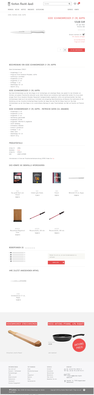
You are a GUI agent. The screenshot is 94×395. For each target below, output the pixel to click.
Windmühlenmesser (33, 371)
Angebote (31, 9)
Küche (17, 9)
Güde (19, 15)
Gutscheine (40, 9)
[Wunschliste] (74, 4)
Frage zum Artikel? (79, 42)
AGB (9, 375)
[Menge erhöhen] (65, 50)
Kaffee (23, 9)
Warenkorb (50, 375)
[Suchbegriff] (55, 3)
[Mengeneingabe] (60, 50)
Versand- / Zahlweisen (14, 371)
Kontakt (49, 369)
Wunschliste (50, 373)
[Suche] (69, 3)
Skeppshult (31, 375)
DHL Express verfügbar (78, 36)
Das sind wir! (12, 369)
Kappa (24, 15)
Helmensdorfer (32, 381)
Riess (29, 379)
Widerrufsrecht (12, 377)
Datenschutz (11, 379)
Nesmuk (30, 377)
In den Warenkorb (76, 50)
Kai (28, 373)
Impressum (11, 381)
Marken (10, 9)
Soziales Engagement (14, 383)
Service (70, 9)
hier (53, 158)
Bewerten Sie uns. (52, 379)
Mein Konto (50, 377)
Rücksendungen (12, 373)
